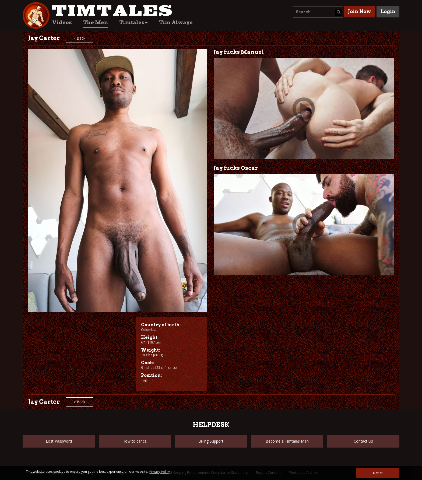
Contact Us (363, 441)
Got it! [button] (377, 473)
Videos (62, 22)
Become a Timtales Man (287, 441)
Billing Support (210, 441)
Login (388, 11)
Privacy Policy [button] (159, 472)
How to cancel (134, 441)
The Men (95, 22)
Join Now (359, 11)
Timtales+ (133, 22)
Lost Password (59, 441)
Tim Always (176, 22)
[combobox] (318, 11)
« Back (79, 38)
